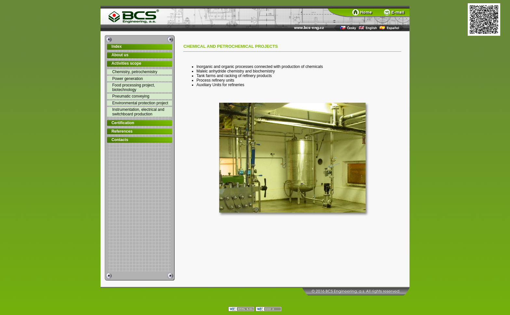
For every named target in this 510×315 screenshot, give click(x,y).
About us (120, 55)
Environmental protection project (140, 103)
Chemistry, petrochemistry (134, 72)
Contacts (120, 140)
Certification (123, 123)
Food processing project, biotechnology (133, 87)
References (122, 131)
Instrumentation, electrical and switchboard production (138, 111)
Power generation (127, 78)
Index (117, 46)
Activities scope (126, 63)
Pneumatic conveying (130, 96)
